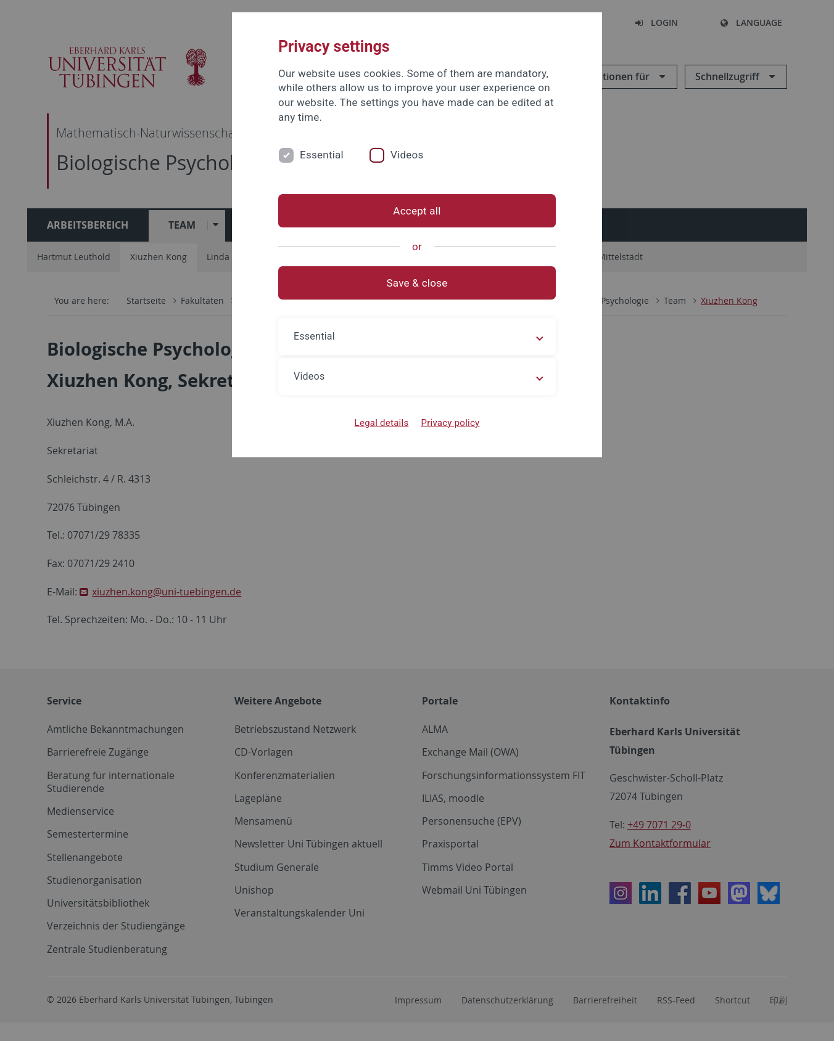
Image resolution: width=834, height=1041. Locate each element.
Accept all (416, 211)
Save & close (417, 283)
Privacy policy (450, 422)
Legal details (382, 422)
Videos (407, 155)
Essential (322, 155)
